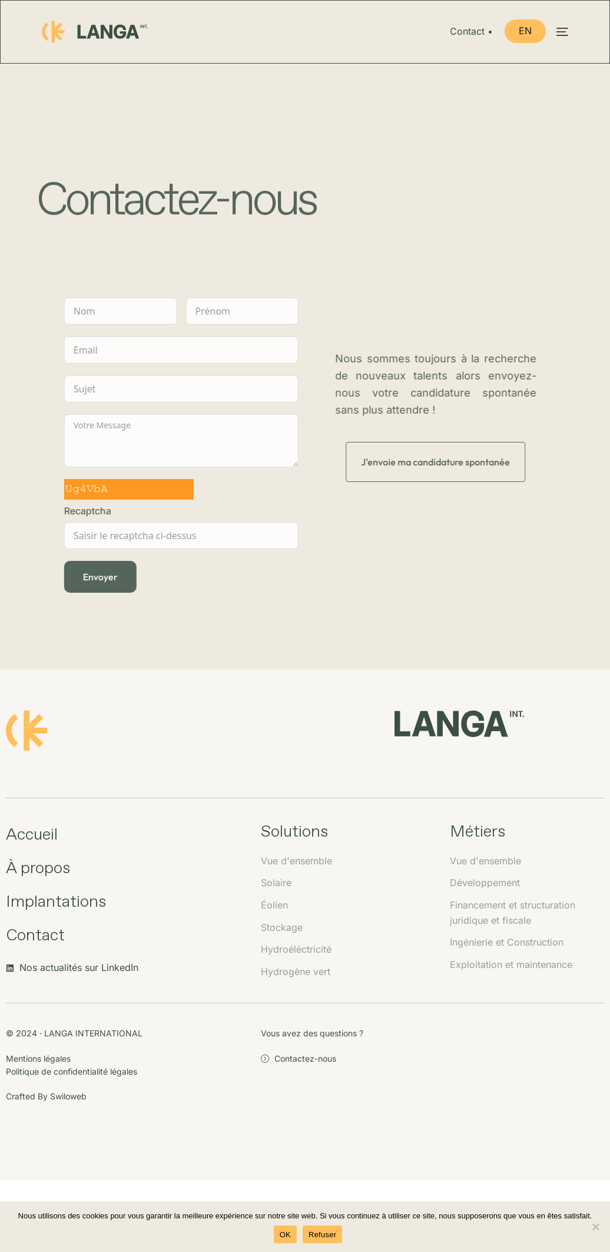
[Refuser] (595, 1227)
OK (285, 1234)
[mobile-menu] (556, 32)
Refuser (322, 1234)
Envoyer (98, 577)
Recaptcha (86, 511)
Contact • (472, 31)
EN (524, 31)
